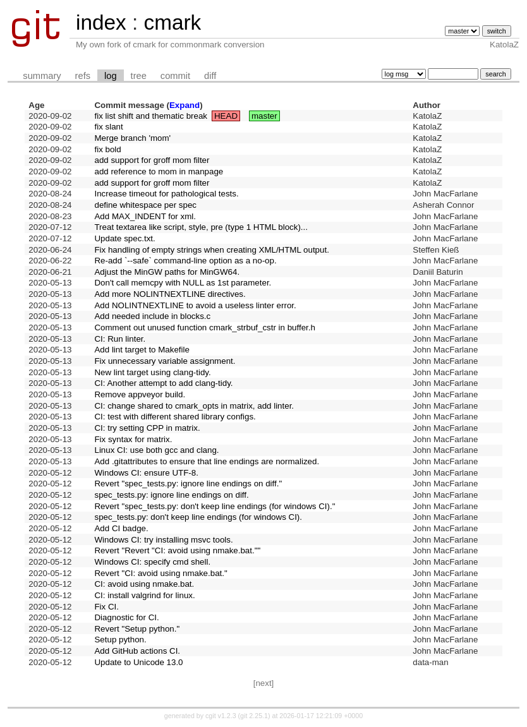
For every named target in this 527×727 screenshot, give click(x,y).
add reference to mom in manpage (158, 171)
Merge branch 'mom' (132, 138)
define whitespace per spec (145, 205)
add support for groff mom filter (151, 160)
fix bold (107, 149)
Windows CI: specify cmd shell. (152, 562)
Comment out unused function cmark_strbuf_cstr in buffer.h (204, 327)
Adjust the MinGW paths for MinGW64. (166, 272)
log (110, 76)
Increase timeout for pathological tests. (166, 193)
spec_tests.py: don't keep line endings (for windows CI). (198, 517)
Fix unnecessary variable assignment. (164, 361)
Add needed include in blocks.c (152, 316)
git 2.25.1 (254, 715)
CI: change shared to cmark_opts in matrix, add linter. (194, 406)
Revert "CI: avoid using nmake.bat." (160, 573)
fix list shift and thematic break (150, 116)
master (264, 116)
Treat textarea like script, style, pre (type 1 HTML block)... (201, 227)
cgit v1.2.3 (220, 715)
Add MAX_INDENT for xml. (144, 216)
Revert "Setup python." (136, 629)
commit (175, 76)
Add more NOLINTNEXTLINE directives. (169, 294)
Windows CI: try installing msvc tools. (163, 539)
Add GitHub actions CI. (137, 651)
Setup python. (120, 639)
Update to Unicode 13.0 (138, 662)
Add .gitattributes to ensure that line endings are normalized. (206, 461)
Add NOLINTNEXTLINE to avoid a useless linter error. (195, 305)
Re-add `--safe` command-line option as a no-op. (185, 260)
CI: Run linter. (119, 339)
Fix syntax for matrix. (133, 439)
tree (139, 76)
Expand (184, 105)
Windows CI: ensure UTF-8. (146, 473)
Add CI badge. (121, 528)
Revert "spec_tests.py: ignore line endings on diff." (188, 483)
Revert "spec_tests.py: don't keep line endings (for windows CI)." (214, 506)
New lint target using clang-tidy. (152, 372)
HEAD (226, 116)
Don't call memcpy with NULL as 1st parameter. (182, 282)
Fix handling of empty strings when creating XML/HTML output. (211, 250)
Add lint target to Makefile (141, 349)
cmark (172, 22)
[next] (263, 683)
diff (210, 76)
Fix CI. (106, 606)
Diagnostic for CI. (126, 617)
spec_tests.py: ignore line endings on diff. (171, 495)
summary (42, 76)
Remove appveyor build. (139, 394)
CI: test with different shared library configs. (174, 416)
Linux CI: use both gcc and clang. (156, 450)
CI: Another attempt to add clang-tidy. (163, 383)
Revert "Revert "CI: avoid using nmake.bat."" (177, 550)
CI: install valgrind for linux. (144, 595)
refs (82, 76)
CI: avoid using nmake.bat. (144, 584)
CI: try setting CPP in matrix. (147, 428)
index (101, 22)
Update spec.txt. (124, 238)
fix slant (108, 126)
